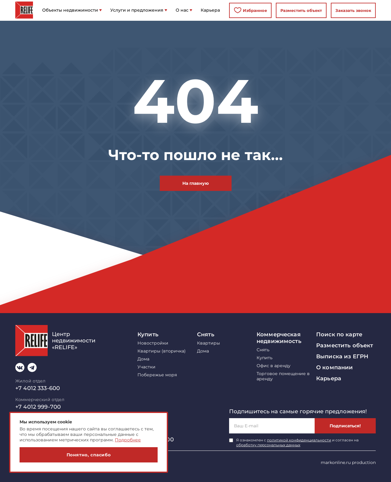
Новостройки (152, 343)
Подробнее (128, 440)
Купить (148, 334)
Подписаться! (345, 426)
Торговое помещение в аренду (283, 376)
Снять (205, 334)
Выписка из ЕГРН (342, 356)
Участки (146, 367)
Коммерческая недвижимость (279, 338)
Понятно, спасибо (89, 455)
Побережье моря (157, 375)
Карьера (328, 378)
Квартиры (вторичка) (161, 351)
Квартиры (208, 343)
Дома (143, 359)
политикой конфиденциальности (299, 440)
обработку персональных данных (268, 445)
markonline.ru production (348, 462)
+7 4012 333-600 (37, 388)
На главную (195, 183)
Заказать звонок (353, 10)
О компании (334, 367)
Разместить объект (301, 10)
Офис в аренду (274, 365)
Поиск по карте (339, 334)
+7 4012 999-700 (38, 406)
